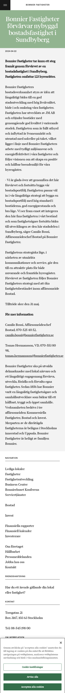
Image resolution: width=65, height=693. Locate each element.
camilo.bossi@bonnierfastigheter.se (29, 335)
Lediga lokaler (15, 469)
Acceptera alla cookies (32, 688)
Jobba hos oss (14, 562)
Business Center (16, 484)
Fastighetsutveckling (19, 479)
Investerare (13, 536)
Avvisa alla (32, 678)
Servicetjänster (15, 495)
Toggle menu (5, 5)
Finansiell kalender (18, 531)
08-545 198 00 (20, 628)
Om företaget (14, 546)
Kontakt (10, 567)
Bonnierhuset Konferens (22, 489)
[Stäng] (61, 644)
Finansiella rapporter (19, 526)
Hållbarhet (12, 551)
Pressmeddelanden (18, 557)
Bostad (10, 505)
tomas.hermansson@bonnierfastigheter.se (34, 356)
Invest (9, 515)
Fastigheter (12, 474)
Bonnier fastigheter (37, 5)
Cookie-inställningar (32, 668)
